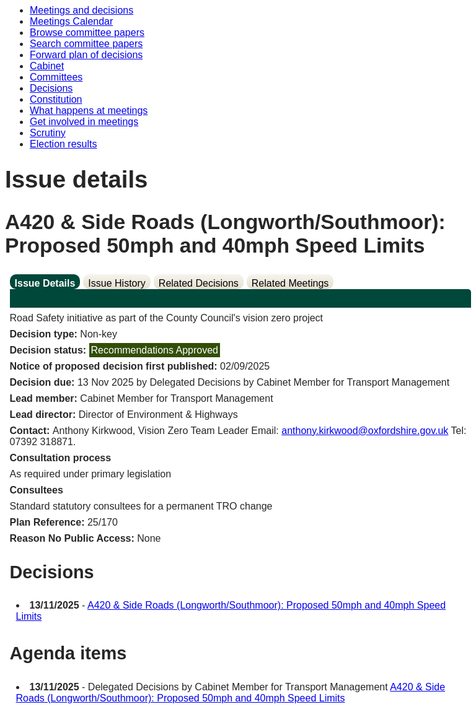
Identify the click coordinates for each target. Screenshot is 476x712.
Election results (63, 144)
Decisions (51, 88)
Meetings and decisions (81, 10)
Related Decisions (199, 283)
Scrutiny (48, 133)
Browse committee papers (87, 32)
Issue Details (45, 283)
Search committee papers (86, 43)
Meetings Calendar (71, 21)
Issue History (116, 283)
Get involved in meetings (84, 121)
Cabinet (47, 66)
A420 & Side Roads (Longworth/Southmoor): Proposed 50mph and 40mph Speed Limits (231, 692)
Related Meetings (290, 283)
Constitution (56, 99)
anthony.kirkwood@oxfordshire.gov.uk (364, 430)
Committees (56, 77)
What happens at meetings (89, 110)
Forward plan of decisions (86, 55)
